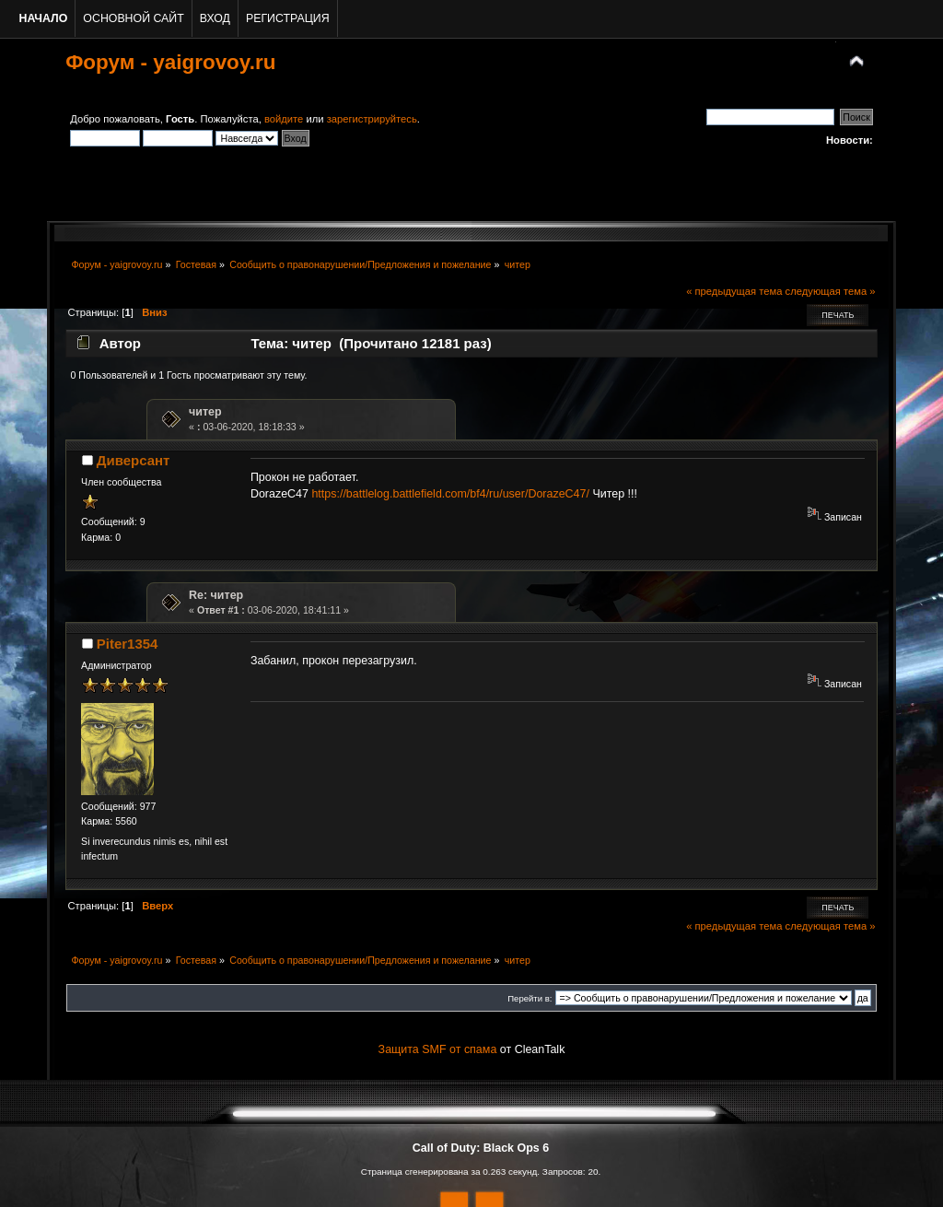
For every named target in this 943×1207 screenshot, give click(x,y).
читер (205, 411)
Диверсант (133, 460)
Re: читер (216, 595)
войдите (283, 118)
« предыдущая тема (734, 291)
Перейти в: (529, 998)
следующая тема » (831, 291)
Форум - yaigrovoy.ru (170, 62)
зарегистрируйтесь (372, 118)
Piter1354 (127, 643)
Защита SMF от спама (437, 1049)
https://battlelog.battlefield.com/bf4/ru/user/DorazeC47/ (450, 493)
